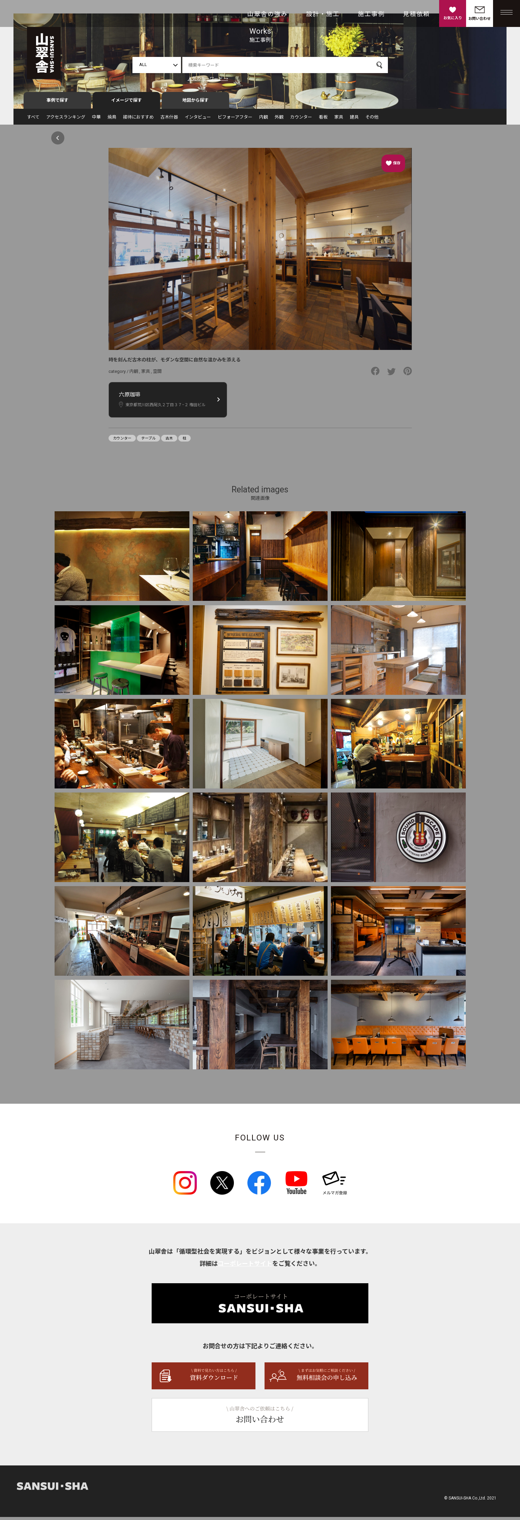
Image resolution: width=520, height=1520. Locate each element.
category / (119, 374)
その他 (371, 120)
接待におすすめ (138, 120)
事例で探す (57, 103)
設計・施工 (323, 14)
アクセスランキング (65, 120)
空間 (157, 374)
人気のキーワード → (208, 78)
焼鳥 (112, 120)
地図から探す (195, 103)
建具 (354, 120)
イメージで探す (126, 103)
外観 (279, 120)
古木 (169, 441)
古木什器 (169, 120)
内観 (263, 120)
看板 (323, 120)
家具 (338, 120)
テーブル (148, 441)
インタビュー (198, 120)
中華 (96, 120)
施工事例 (371, 14)
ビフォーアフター (235, 120)
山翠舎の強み (267, 14)
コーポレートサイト (245, 1266)
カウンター (301, 120)
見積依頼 (416, 14)
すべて (33, 120)
